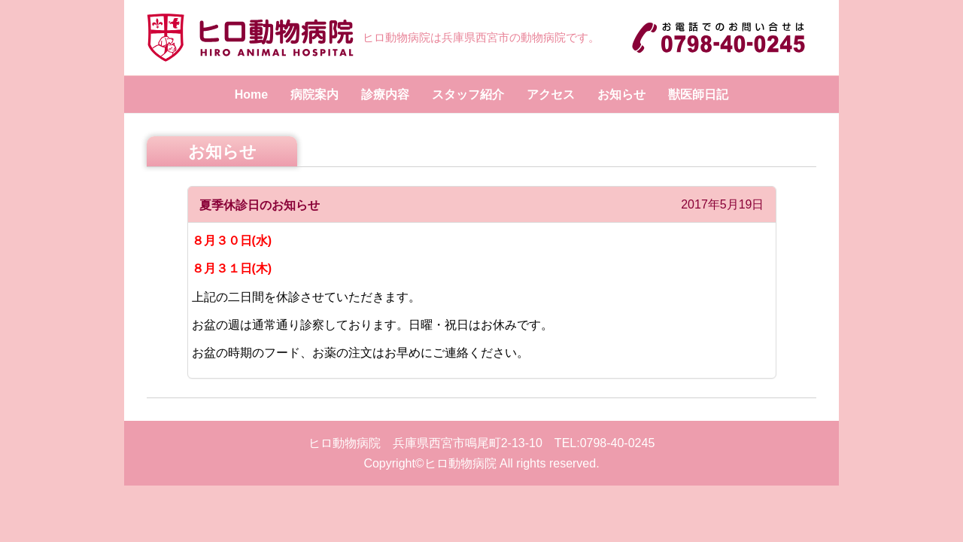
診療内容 (385, 94)
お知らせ (621, 94)
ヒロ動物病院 (460, 463)
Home (251, 94)
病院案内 (314, 94)
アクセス (551, 94)
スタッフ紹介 (468, 94)
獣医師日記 (698, 94)
